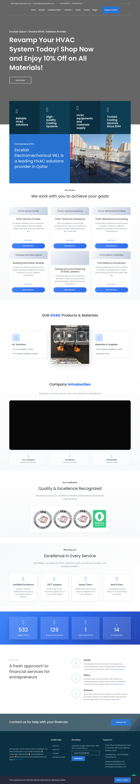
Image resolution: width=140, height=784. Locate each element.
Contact (86, 10)
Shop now (20, 80)
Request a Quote (110, 10)
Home (33, 10)
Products (68, 10)
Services (41, 10)
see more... (120, 674)
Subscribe (78, 758)
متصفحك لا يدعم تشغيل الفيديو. (70, 430)
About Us (55, 750)
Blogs (95, 10)
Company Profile (54, 10)
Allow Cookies (122, 780)
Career (78, 10)
